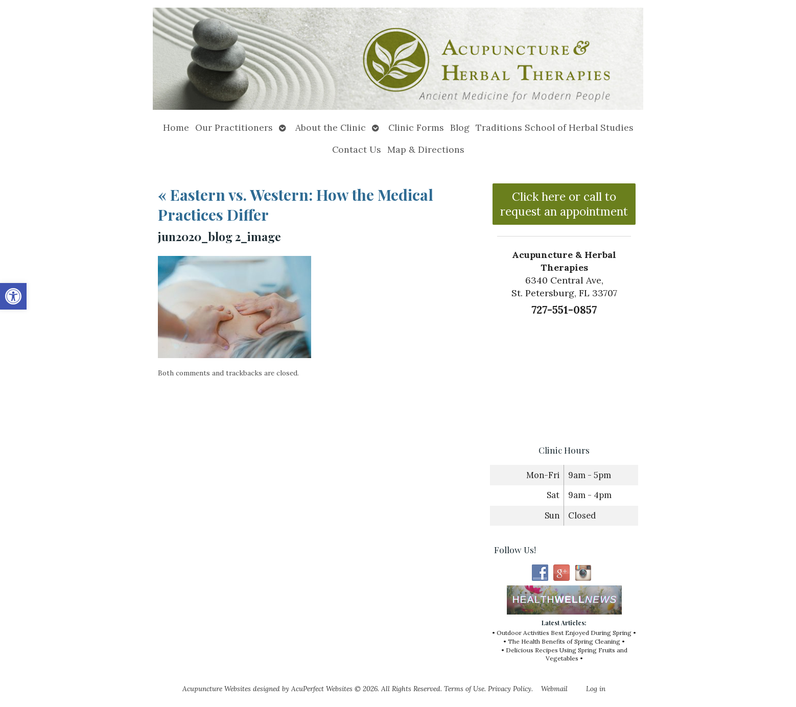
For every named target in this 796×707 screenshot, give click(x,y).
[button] (13, 296)
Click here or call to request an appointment (564, 204)
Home (176, 127)
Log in (595, 688)
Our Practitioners (234, 127)
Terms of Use (464, 688)
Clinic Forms (416, 127)
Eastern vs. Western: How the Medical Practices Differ (295, 204)
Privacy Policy (509, 688)
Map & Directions (425, 149)
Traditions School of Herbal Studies (555, 127)
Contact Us (356, 149)
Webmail (554, 688)
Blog (460, 127)
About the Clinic (330, 127)
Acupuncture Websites (216, 688)
